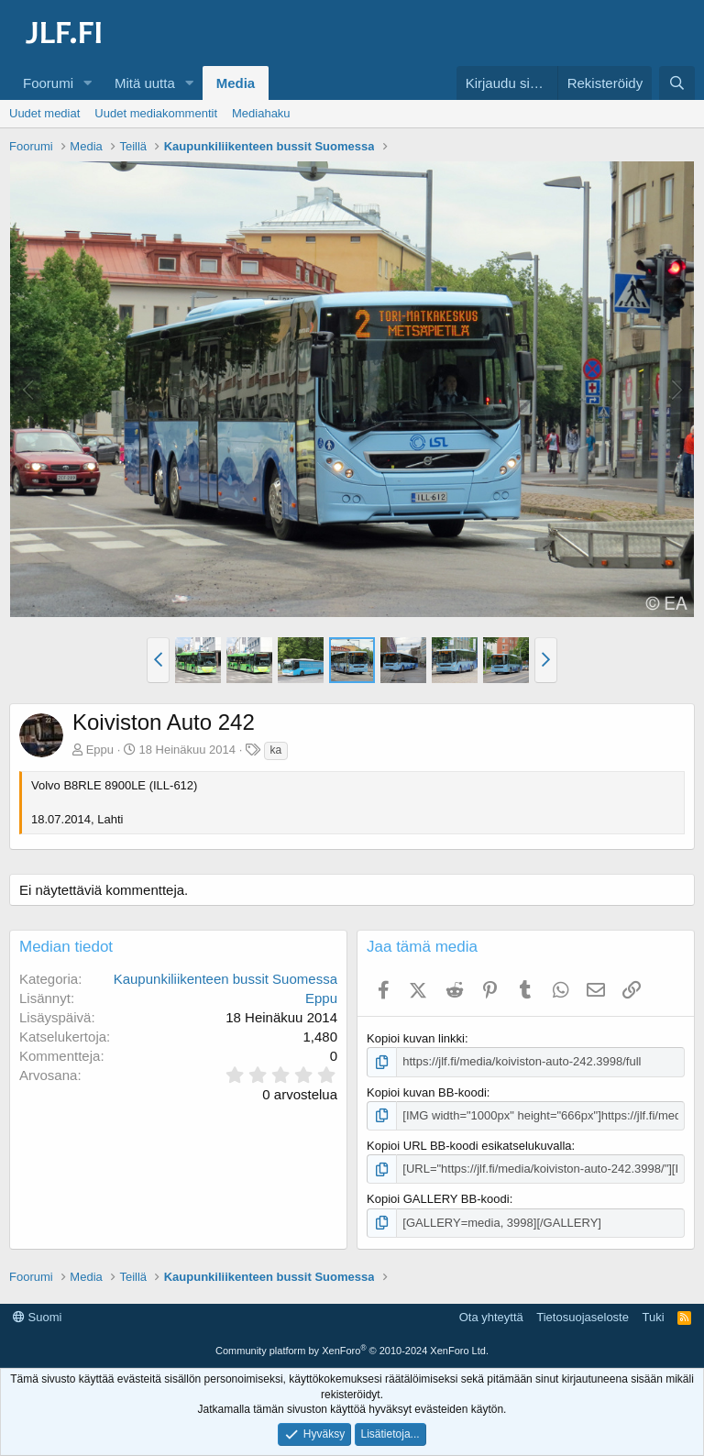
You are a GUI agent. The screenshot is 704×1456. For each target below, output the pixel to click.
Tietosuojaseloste (582, 1317)
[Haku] (677, 83)
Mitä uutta (145, 83)
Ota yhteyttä (491, 1317)
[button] (88, 83)
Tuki (653, 1317)
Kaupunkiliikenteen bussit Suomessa (225, 979)
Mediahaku (261, 113)
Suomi (37, 1317)
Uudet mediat (44, 113)
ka (276, 750)
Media (236, 83)
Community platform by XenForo (352, 1350)
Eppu (100, 749)
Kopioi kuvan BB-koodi (427, 1092)
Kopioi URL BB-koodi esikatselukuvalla (469, 1146)
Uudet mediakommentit (155, 113)
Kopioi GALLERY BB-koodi (438, 1199)
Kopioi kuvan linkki (416, 1038)
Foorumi (48, 83)
